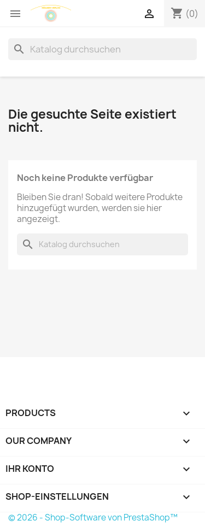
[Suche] (102, 49)
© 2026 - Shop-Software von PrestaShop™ (93, 517)
